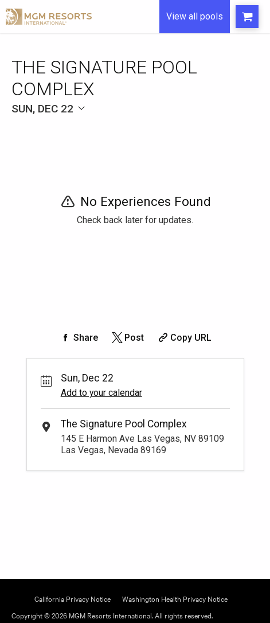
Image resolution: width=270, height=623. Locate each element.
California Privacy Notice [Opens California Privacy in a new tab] (72, 598)
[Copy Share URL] (183, 337)
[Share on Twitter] (126, 337)
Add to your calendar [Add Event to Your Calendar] (101, 392)
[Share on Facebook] (78, 337)
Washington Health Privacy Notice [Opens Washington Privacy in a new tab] (175, 598)
